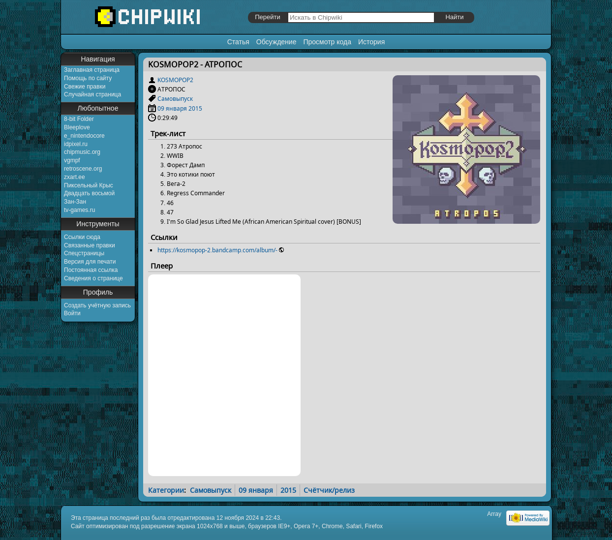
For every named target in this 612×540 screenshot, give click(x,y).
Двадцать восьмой (89, 193)
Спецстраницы (84, 253)
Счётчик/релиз (329, 490)
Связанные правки (89, 245)
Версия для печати (90, 261)
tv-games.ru (79, 210)
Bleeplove (77, 127)
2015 (195, 108)
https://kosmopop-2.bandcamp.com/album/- (217, 250)
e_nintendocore (84, 135)
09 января (172, 108)
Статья (238, 42)
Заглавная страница (92, 69)
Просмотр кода (327, 42)
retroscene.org (83, 168)
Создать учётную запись (97, 305)
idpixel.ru (76, 144)
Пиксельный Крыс (88, 185)
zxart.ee (74, 177)
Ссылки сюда (82, 237)
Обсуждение (276, 42)
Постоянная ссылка (91, 270)
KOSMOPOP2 (175, 80)
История (371, 42)
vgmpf (72, 160)
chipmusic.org (82, 152)
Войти (72, 313)
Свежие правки (84, 86)
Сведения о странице (93, 278)
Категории (166, 490)
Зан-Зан (75, 201)
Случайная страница (92, 94)
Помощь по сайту (88, 78)
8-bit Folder (79, 119)
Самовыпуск (175, 98)
